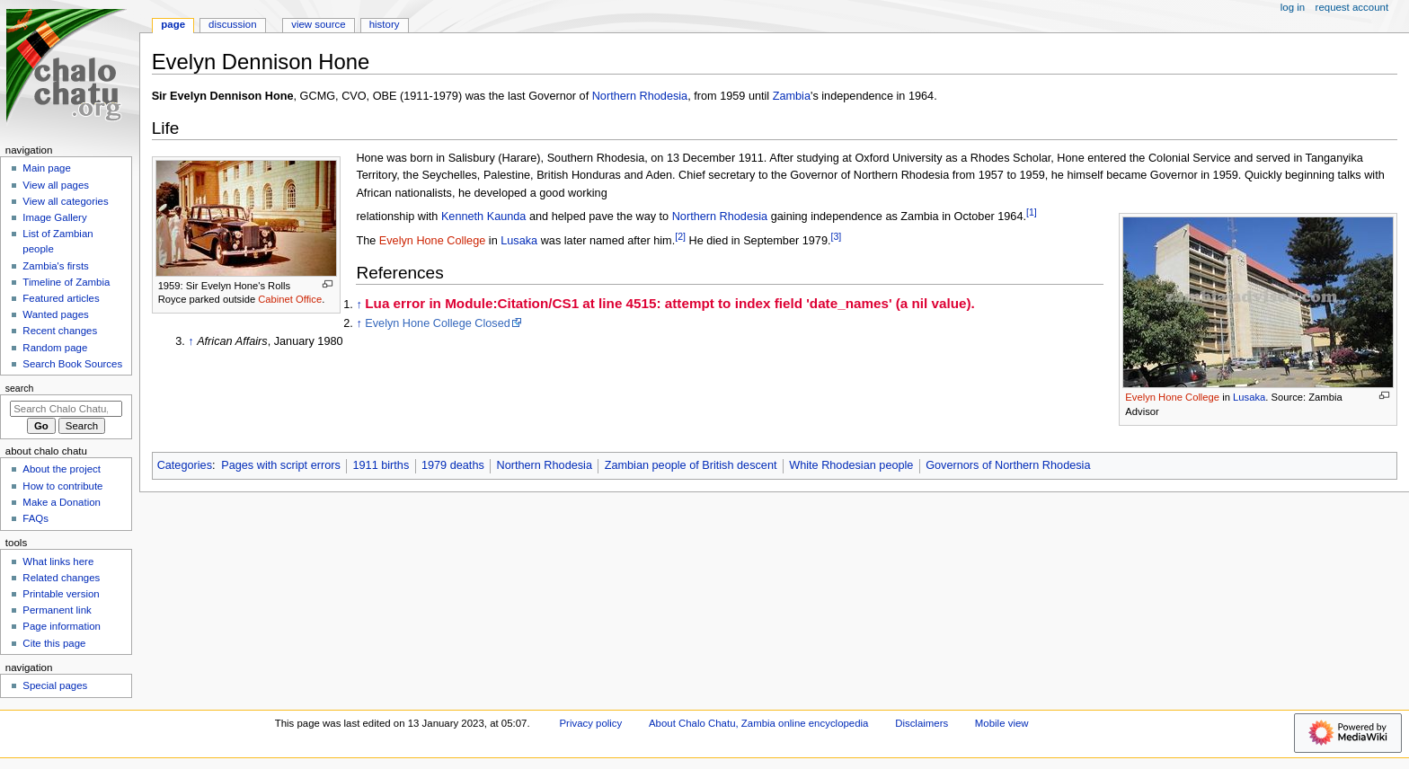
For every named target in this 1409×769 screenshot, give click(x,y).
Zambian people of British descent (691, 465)
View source (318, 24)
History (384, 24)
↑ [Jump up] (358, 304)
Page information (61, 626)
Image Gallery (54, 217)
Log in (1293, 7)
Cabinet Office (290, 299)
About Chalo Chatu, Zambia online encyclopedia (758, 723)
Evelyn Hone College (1172, 397)
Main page (46, 168)
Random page (54, 347)
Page (173, 24)
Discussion (232, 24)
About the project (61, 469)
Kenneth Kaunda (484, 216)
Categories (184, 465)
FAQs (35, 518)
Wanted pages (55, 314)
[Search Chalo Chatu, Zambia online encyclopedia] (66, 409)
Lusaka (1249, 397)
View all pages (55, 185)
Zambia (792, 96)
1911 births (380, 465)
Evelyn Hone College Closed (437, 323)
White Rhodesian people (851, 465)
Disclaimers (921, 723)
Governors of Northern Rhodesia (1008, 465)
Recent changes (59, 330)
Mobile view (1002, 723)
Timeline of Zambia (66, 282)
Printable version (60, 593)
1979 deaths (452, 465)
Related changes (61, 577)
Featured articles (60, 298)
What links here (57, 561)
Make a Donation (61, 502)
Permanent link (56, 610)
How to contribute (62, 486)
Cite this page (53, 643)
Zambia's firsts (55, 266)
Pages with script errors (281, 465)
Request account (1352, 7)
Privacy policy (590, 723)
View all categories (65, 201)
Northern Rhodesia (640, 96)
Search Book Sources (72, 363)
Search (19, 388)
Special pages (54, 685)
